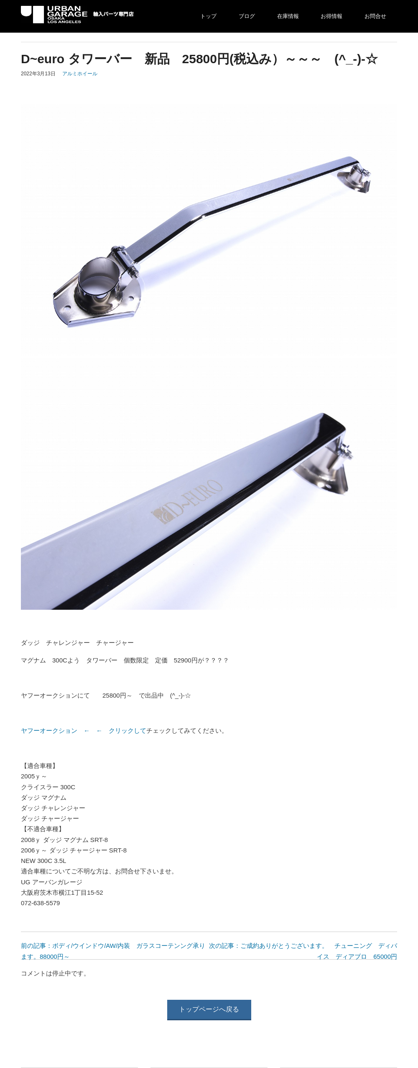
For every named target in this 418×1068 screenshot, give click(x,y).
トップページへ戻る (209, 1009)
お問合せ (375, 16)
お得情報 (331, 16)
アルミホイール (79, 74)
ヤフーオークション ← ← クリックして (83, 730)
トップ (208, 16)
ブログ (247, 16)
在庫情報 (288, 16)
